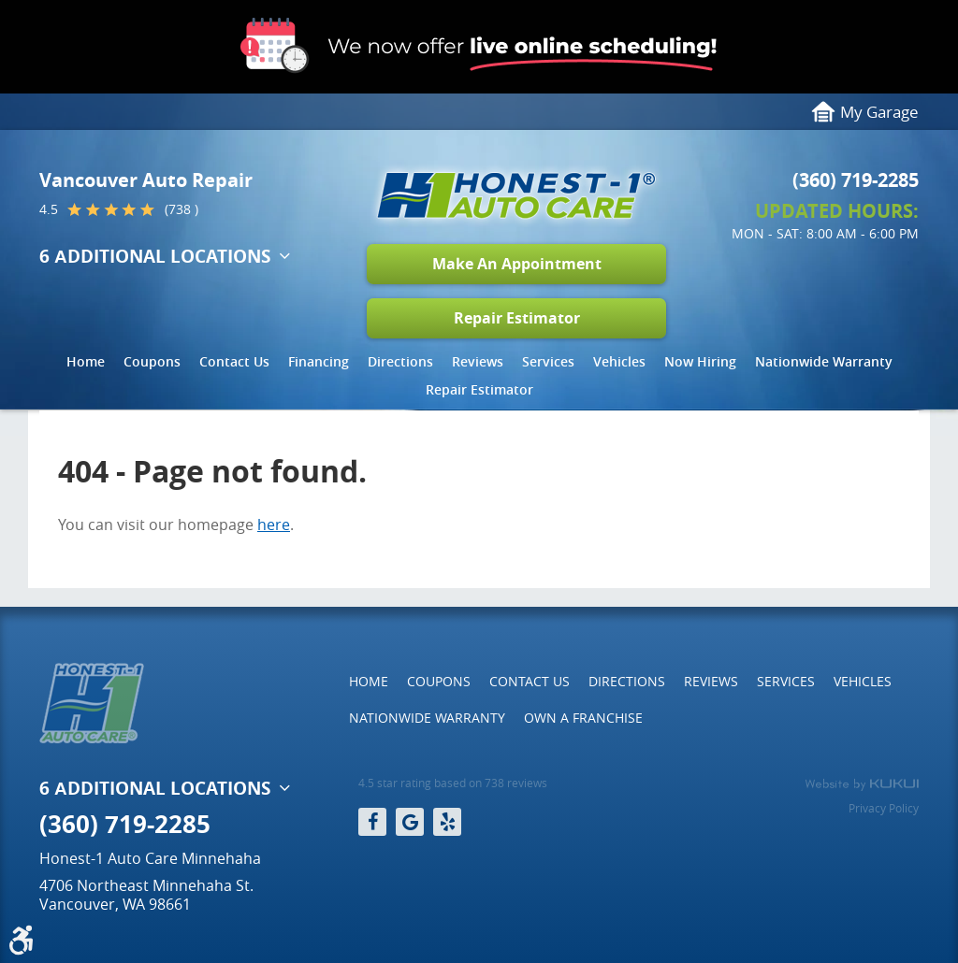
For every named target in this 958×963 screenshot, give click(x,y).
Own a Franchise (583, 717)
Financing (318, 361)
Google (410, 822)
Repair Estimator (517, 318)
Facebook (372, 822)
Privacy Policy (884, 807)
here (273, 524)
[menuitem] (85, 366)
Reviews (477, 361)
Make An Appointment (517, 263)
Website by (862, 784)
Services (548, 361)
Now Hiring (700, 361)
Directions (400, 361)
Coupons (152, 361)
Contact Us (234, 361)
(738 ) (181, 209)
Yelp (447, 822)
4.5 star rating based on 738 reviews (452, 783)
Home (85, 361)
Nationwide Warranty (824, 361)
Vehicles (619, 361)
